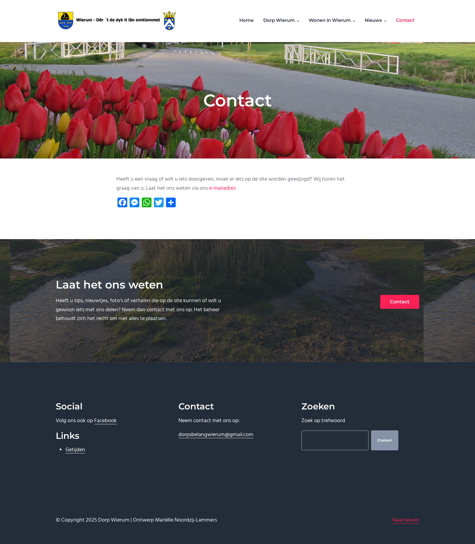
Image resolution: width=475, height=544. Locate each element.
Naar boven (406, 520)
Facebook (105, 420)
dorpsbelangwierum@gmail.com (215, 434)
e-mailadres (222, 188)
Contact (400, 302)
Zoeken (384, 440)
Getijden (75, 450)
